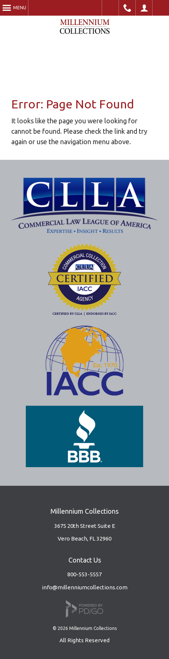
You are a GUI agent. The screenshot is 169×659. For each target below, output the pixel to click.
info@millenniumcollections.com (84, 587)
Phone (127, 8)
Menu (19, 7)
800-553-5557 (84, 574)
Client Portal (144, 8)
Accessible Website (110, 8)
